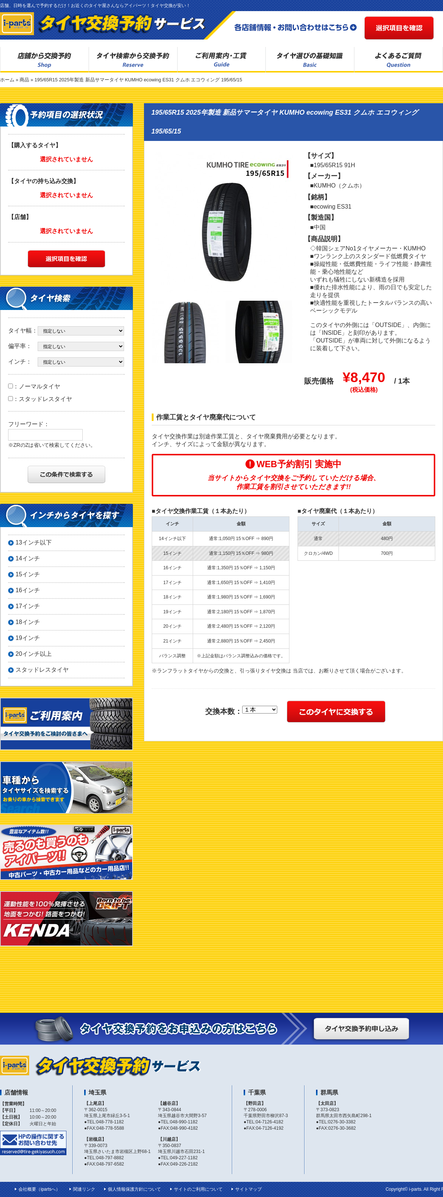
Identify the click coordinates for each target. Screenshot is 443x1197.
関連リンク (84, 1189)
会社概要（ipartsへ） (39, 1189)
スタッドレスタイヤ (42, 670)
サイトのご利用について (198, 1189)
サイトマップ (248, 1189)
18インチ (28, 622)
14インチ (28, 558)
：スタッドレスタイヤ (40, 399)
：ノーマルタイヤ (34, 386)
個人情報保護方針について (134, 1189)
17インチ (28, 606)
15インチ (28, 574)
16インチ (28, 590)
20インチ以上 (34, 654)
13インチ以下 (34, 542)
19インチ (28, 638)
